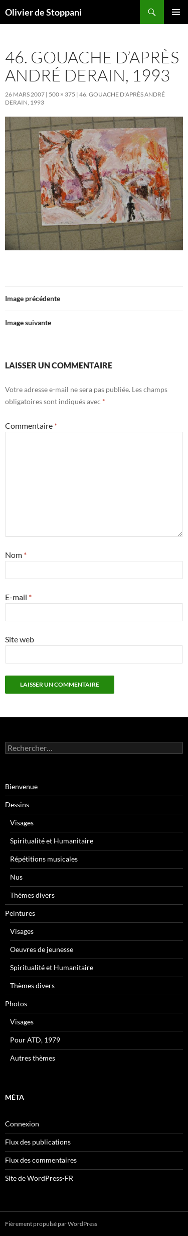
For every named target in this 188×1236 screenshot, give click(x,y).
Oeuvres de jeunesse (41, 949)
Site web (19, 639)
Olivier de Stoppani (43, 12)
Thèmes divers (32, 895)
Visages (22, 822)
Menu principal (176, 12)
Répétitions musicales (44, 858)
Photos (16, 1003)
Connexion (22, 1123)
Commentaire (31, 425)
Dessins (17, 804)
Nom (16, 554)
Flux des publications (38, 1141)
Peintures (20, 913)
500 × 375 (62, 94)
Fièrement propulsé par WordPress (51, 1223)
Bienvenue (21, 786)
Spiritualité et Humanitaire (51, 840)
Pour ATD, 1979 (35, 1039)
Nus (16, 877)
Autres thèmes (32, 1058)
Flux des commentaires (41, 1160)
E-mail (18, 597)
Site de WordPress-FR (39, 1178)
